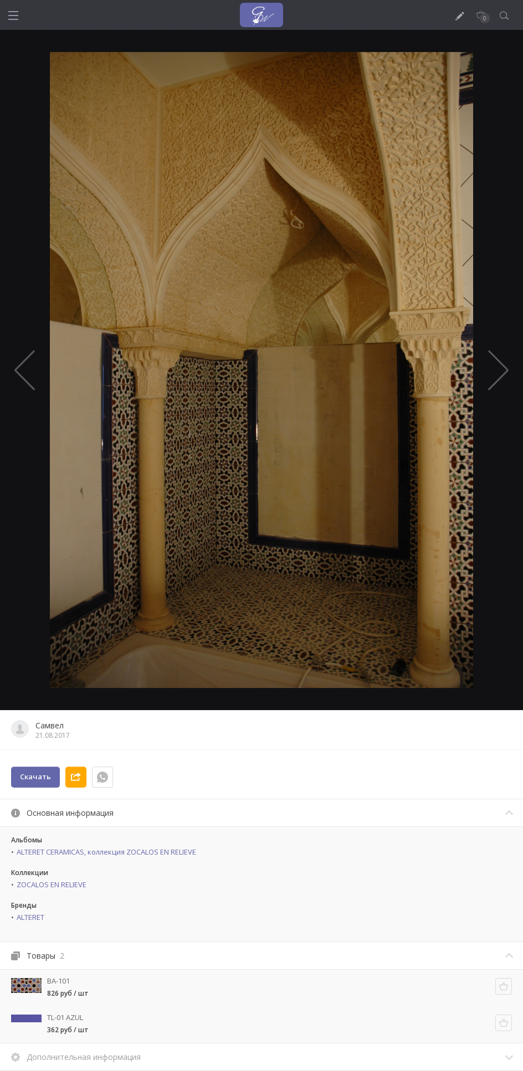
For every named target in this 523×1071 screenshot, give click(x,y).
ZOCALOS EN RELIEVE (51, 884)
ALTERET (30, 917)
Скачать (35, 777)
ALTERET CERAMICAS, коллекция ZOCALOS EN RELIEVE (106, 852)
